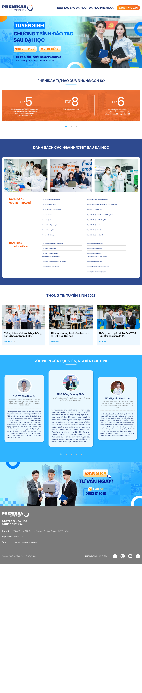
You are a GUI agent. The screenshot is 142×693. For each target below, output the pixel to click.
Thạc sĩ (50, 214)
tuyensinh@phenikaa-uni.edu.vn (28, 554)
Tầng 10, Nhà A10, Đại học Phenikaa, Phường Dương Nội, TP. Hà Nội (44, 543)
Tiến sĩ (56, 272)
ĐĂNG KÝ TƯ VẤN (128, 7)
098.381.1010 (19, 548)
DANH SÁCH (23, 202)
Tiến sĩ (60, 245)
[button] (66, 126)
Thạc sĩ (57, 199)
